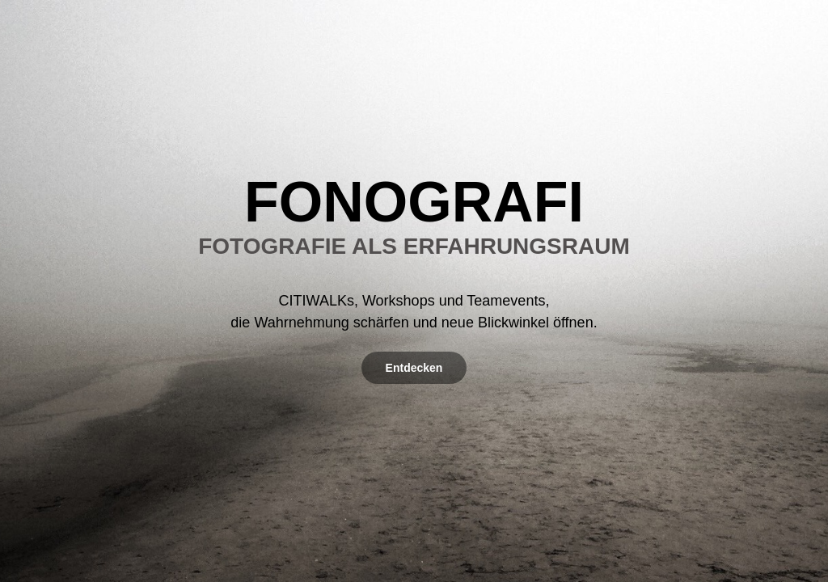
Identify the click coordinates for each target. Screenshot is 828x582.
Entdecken (414, 367)
